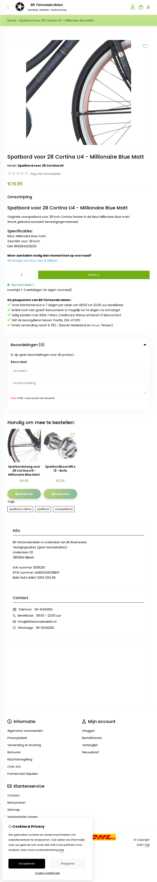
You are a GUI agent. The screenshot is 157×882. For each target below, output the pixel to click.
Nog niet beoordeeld (45, 174)
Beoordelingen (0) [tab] (78, 344)
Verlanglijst (90, 687)
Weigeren (68, 864)
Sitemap (13, 751)
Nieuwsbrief (90, 694)
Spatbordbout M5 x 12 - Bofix (60, 410)
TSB (147, 786)
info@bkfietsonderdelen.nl (37, 563)
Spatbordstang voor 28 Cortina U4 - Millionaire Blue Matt (24, 412)
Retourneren (16, 744)
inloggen (88, 672)
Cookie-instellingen (47, 873)
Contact (13, 737)
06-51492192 (43, 551)
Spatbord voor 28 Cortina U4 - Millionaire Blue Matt (57, 20)
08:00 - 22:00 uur (48, 557)
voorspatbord (64, 450)
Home (11, 20)
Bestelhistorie (92, 679)
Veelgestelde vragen (22, 758)
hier (61, 850)
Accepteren (27, 864)
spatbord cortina (20, 450)
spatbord (43, 450)
